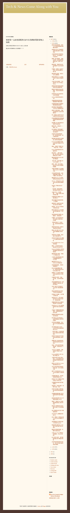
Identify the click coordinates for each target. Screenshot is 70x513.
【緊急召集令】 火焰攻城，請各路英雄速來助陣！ (57, 223)
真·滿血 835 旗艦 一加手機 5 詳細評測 (58, 295)
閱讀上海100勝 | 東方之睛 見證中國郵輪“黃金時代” (57, 231)
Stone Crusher (53, 472)
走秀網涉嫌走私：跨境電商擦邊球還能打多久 (57, 376)
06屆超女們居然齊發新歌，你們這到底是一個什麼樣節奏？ (57, 135)
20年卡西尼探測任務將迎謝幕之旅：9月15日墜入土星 (58, 368)
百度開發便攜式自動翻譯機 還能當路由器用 (57, 104)
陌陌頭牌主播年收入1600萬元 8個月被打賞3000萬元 (57, 426)
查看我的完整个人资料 (54, 498)
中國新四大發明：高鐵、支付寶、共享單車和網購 (57, 278)
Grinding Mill (53, 470)
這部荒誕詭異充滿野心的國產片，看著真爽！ (57, 215)
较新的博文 (9, 64)
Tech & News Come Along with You (32, 7)
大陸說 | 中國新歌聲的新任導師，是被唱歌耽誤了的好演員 (58, 311)
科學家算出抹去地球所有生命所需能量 (57, 94)
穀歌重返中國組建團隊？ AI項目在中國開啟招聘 (57, 108)
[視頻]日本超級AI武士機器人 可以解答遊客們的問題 (58, 239)
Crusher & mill (53, 463)
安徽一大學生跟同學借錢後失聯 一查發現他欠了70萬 (58, 346)
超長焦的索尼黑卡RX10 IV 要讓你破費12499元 (58, 399)
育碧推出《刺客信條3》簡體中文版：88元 (58, 386)
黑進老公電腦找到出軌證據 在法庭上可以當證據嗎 (58, 407)
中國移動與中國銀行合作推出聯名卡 (57, 197)
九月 (53, 43)
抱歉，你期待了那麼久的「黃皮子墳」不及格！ (57, 147)
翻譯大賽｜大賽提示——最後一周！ (57, 127)
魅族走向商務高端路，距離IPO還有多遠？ (57, 430)
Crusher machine (54, 461)
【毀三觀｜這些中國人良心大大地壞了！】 (57, 161)
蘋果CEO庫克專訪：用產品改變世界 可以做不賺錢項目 (58, 111)
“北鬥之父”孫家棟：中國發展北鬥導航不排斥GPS (57, 351)
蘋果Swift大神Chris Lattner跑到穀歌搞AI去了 (58, 364)
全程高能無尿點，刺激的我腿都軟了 (57, 265)
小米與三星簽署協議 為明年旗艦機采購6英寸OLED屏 (58, 258)
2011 (52, 451)
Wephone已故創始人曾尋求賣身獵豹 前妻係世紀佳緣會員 (58, 250)
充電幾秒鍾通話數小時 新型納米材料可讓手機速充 (58, 395)
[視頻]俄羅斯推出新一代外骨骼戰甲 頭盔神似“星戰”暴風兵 (58, 283)
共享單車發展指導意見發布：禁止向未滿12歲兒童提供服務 (57, 443)
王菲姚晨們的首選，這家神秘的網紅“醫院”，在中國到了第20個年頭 (57, 174)
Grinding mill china (54, 465)
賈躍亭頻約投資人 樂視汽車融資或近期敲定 (58, 227)
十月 (53, 41)
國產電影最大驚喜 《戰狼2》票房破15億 (58, 254)
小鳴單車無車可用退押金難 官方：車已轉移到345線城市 (57, 55)
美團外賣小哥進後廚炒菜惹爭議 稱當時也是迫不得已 (58, 342)
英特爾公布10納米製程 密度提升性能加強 (58, 123)
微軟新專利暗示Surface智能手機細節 (57, 158)
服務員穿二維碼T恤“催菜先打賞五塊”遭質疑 (57, 204)
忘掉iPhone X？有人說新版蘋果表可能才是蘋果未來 (58, 307)
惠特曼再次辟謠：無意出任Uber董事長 (57, 74)
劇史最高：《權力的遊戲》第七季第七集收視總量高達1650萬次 (57, 154)
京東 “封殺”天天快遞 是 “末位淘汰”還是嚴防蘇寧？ (57, 288)
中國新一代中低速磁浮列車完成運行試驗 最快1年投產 (57, 219)
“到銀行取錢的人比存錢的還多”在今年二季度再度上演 (58, 170)
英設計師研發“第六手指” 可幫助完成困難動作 (57, 291)
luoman (39, 506)
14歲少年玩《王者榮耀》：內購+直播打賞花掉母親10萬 (58, 193)
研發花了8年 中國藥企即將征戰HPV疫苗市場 (58, 380)
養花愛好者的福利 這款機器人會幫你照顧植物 (58, 139)
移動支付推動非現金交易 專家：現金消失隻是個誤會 (57, 90)
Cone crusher (53, 467)
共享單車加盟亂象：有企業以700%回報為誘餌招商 (58, 323)
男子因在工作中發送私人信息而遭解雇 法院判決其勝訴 (58, 319)
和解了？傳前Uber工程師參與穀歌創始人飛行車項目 (57, 403)
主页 (25, 64)
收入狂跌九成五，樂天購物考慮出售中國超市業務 (57, 438)
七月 (53, 449)
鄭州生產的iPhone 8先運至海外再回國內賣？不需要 (58, 211)
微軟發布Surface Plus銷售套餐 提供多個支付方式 (58, 178)
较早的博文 (41, 64)
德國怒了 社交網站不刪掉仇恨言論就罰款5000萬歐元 (58, 274)
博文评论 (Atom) (13, 67)
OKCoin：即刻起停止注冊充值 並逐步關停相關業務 (58, 182)
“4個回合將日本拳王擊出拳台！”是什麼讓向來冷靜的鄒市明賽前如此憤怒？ (58, 359)
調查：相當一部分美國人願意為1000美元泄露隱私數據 (57, 165)
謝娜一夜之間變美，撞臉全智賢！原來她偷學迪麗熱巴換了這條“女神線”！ (57, 60)
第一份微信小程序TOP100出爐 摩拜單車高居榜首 (58, 115)
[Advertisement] (35, 23)
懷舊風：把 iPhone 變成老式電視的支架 (58, 207)
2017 (52, 39)
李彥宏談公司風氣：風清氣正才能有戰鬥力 (57, 235)
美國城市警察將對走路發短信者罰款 (57, 315)
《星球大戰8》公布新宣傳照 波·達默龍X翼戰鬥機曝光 (58, 333)
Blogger (44, 506)
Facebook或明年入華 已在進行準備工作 (57, 355)
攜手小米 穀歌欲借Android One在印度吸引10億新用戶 (58, 372)
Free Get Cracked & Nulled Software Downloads (57, 495)
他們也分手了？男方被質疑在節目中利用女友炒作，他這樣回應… (57, 299)
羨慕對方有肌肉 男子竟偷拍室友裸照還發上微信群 (58, 337)
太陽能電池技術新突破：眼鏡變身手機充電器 (57, 101)
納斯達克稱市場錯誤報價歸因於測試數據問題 (57, 86)
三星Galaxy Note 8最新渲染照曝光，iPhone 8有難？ (57, 434)
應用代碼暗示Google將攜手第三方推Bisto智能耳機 (57, 78)
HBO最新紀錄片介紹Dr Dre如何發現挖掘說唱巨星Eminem (58, 328)
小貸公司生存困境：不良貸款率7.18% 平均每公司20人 (57, 83)
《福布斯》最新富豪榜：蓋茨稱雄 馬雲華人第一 (58, 189)
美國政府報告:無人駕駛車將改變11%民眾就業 (58, 303)
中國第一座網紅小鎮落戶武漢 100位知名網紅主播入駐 (57, 70)
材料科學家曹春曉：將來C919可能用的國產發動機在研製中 (57, 46)
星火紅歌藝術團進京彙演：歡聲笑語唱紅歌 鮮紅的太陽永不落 (58, 269)
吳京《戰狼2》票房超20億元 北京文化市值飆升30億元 (58, 418)
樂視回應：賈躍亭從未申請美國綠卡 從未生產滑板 (58, 66)
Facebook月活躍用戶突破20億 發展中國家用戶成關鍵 (58, 143)
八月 (53, 447)
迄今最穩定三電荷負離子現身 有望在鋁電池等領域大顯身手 (58, 130)
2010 (52, 454)
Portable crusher (53, 460)
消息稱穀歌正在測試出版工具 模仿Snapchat (57, 422)
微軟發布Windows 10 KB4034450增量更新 (57, 262)
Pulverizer (52, 468)
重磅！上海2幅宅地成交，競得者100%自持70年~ (58, 246)
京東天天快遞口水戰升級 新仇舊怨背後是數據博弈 (57, 390)
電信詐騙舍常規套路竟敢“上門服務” (57, 201)
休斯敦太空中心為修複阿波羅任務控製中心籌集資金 (57, 51)
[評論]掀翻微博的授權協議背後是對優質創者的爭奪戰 (58, 119)
